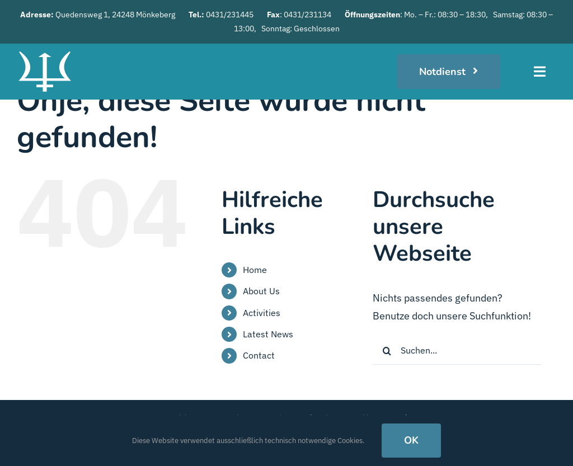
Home (255, 269)
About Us (261, 290)
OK (411, 440)
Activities (261, 312)
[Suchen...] (457, 351)
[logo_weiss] (45, 48)
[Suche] (387, 351)
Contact (259, 355)
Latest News (268, 334)
